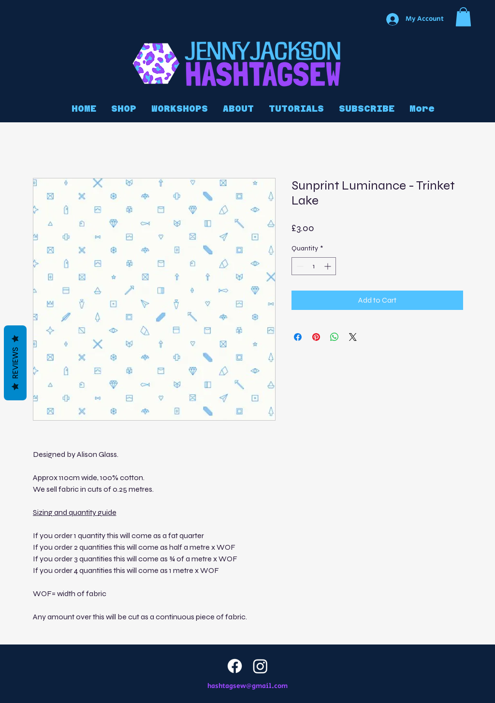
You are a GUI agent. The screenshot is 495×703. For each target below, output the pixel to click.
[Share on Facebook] (298, 337)
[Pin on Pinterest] (316, 337)
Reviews (15, 363)
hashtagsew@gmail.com (247, 686)
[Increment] (328, 266)
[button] (463, 16)
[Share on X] (353, 337)
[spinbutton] (313, 266)
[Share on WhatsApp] (334, 337)
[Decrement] (299, 266)
